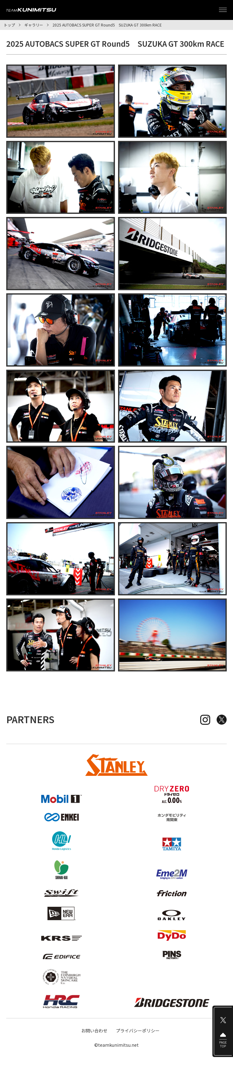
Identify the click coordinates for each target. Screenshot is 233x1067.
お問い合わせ (94, 1030)
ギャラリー (33, 24)
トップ (9, 24)
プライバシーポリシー (138, 1030)
